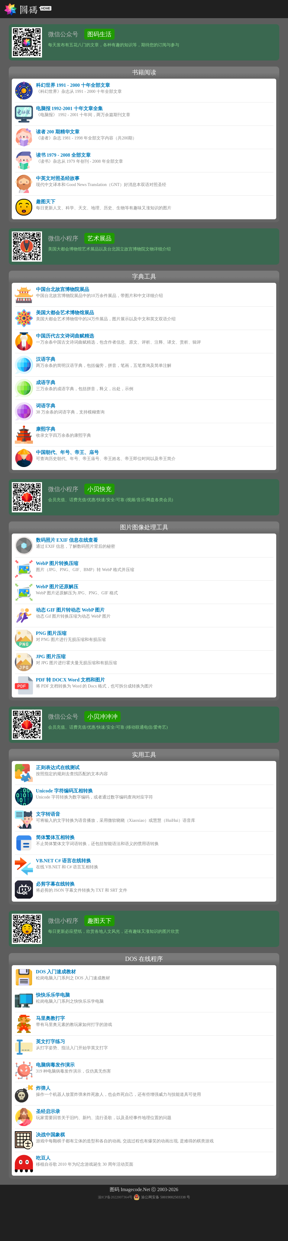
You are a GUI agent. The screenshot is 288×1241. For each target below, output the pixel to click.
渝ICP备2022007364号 (115, 1197)
